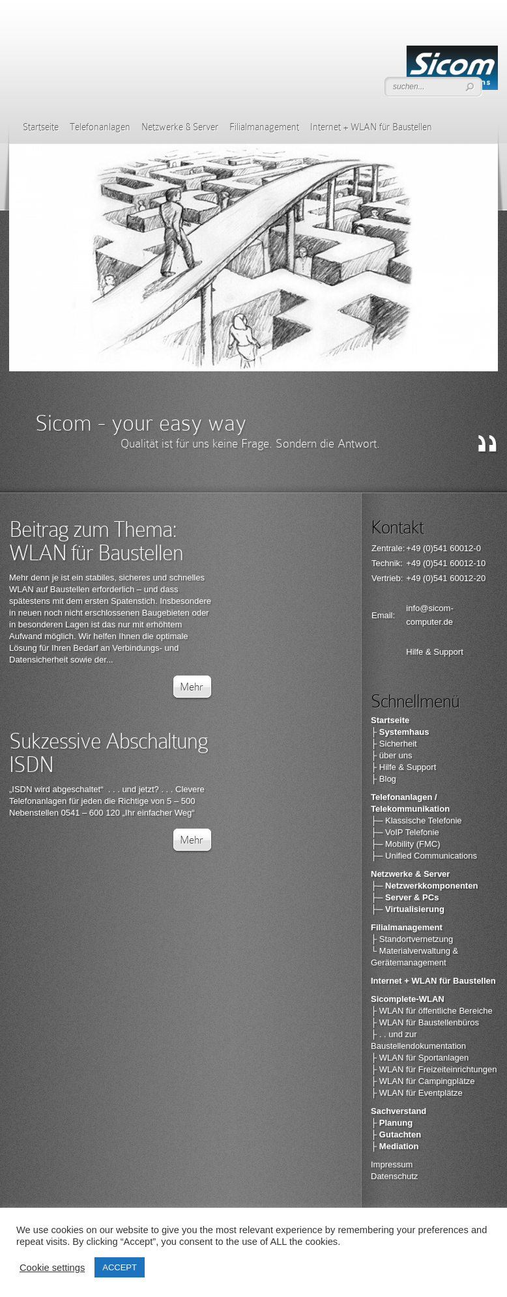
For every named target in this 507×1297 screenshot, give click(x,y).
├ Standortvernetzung (412, 939)
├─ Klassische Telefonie (416, 820)
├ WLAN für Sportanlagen (420, 1057)
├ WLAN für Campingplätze (423, 1081)
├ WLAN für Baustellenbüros (425, 1022)
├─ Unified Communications (424, 856)
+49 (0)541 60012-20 (445, 578)
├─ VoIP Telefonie (405, 832)
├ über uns (391, 755)
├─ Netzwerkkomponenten (424, 886)
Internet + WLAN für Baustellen (371, 127)
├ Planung (392, 1123)
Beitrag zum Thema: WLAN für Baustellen (96, 541)
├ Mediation (395, 1146)
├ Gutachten (396, 1134)
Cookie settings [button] (52, 1267)
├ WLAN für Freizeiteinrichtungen (434, 1069)
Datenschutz (394, 1176)
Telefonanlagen (100, 127)
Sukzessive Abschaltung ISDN (108, 753)
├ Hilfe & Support (403, 767)
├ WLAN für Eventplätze (417, 1093)
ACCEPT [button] (119, 1267)
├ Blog (383, 779)
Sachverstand (398, 1111)
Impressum (392, 1164)
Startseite (41, 127)
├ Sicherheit (394, 743)
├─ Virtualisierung (407, 909)
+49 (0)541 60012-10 (445, 563)
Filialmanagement (264, 127)
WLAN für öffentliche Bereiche (436, 1011)
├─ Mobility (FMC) (406, 844)
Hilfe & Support (434, 652)
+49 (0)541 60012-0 (443, 548)
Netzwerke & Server (179, 127)
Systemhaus (404, 732)
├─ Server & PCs (405, 897)
